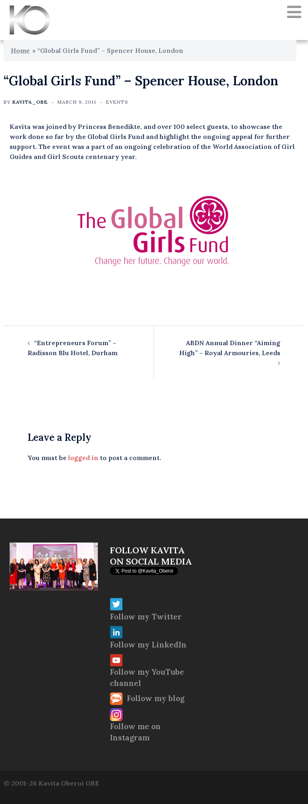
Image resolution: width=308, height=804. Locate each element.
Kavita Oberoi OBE (68, 783)
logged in (83, 458)
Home (20, 50)
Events (117, 102)
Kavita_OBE (30, 102)
